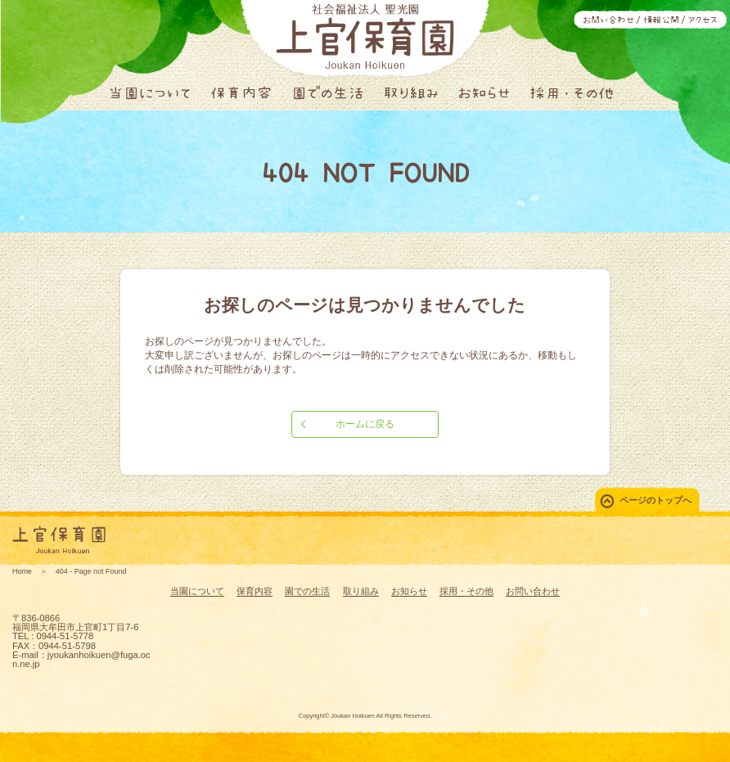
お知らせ (484, 93)
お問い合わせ (608, 20)
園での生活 (327, 93)
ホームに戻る (365, 424)
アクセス (702, 20)
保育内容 (241, 93)
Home (22, 571)
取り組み (411, 93)
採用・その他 (571, 93)
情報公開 (661, 20)
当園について (150, 93)
